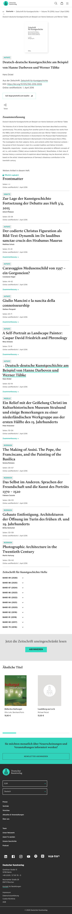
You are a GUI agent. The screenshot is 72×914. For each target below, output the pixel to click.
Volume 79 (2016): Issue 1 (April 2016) (55, 12)
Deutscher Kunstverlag (39, 910)
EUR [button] (6, 784)
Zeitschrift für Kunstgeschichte (27, 12)
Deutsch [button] (7, 791)
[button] (5, 105)
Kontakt (5, 886)
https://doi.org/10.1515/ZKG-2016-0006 (24, 84)
